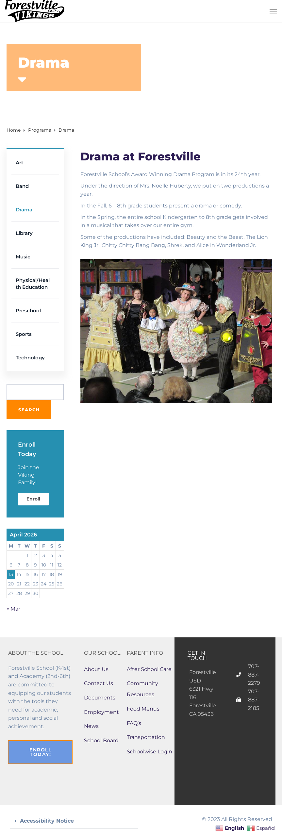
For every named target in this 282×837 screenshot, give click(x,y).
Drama (24, 209)
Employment (101, 712)
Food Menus (143, 709)
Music (23, 257)
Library (24, 233)
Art (19, 162)
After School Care (149, 669)
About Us (96, 669)
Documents (99, 698)
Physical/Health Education (33, 283)
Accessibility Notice (47, 821)
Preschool (28, 310)
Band (22, 186)
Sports (24, 334)
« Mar (13, 609)
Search (29, 409)
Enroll (33, 499)
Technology (30, 357)
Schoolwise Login (149, 751)
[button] (74, 821)
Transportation (146, 737)
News (91, 726)
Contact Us (98, 683)
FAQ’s (134, 723)
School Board (101, 740)
